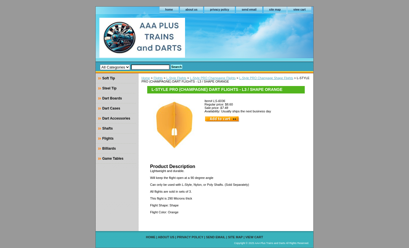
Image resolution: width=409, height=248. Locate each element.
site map (275, 9)
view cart (299, 9)
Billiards (109, 149)
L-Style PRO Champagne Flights (213, 78)
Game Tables (112, 159)
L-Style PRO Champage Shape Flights (266, 78)
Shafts (107, 128)
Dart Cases (111, 108)
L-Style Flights (176, 78)
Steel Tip (109, 88)
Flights (158, 78)
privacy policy (219, 9)
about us (192, 9)
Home (145, 78)
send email (249, 9)
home (169, 9)
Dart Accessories (116, 118)
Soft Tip (108, 78)
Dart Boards (112, 98)
